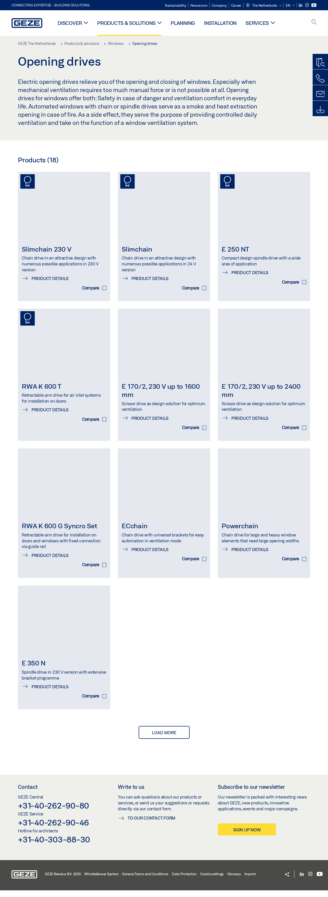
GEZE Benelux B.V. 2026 (63, 881)
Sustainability (175, 5)
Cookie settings (212, 881)
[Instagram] (307, 5)
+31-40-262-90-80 (53, 812)
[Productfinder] (320, 63)
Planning (183, 23)
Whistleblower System (101, 881)
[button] (263, 6)
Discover (70, 23)
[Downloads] (320, 110)
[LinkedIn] (301, 5)
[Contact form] (320, 94)
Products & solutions (126, 23)
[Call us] (320, 78)
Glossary (234, 881)
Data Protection (184, 881)
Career (236, 5)
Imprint (250, 881)
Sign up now (247, 836)
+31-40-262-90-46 (53, 829)
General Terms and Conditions (145, 881)
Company (219, 5)
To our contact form (151, 824)
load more (164, 739)
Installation (220, 23)
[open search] (314, 22)
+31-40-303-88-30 (54, 846)
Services (257, 23)
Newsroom (198, 5)
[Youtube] (313, 5)
